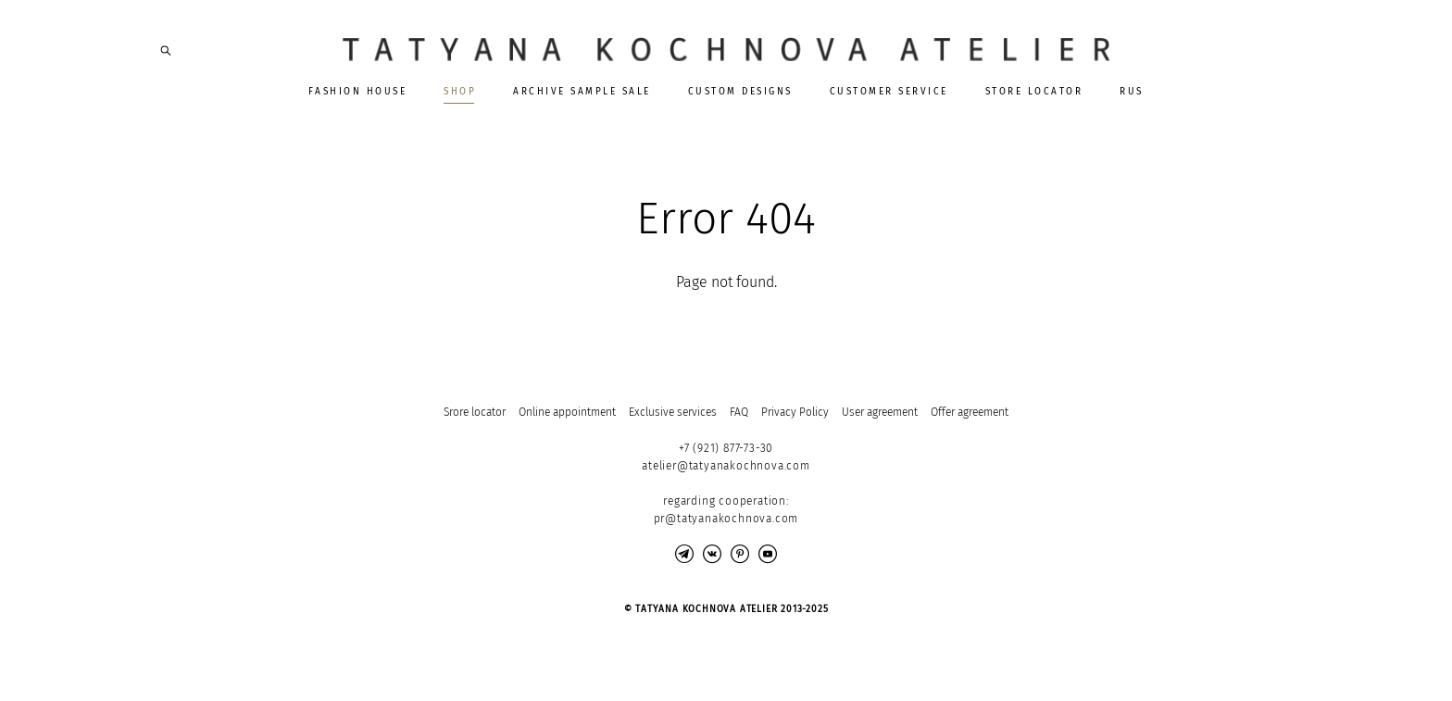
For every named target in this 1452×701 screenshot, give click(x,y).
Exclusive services (673, 412)
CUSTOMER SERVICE (889, 91)
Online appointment (567, 412)
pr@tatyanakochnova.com (726, 518)
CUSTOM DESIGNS (740, 91)
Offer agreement (969, 412)
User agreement (880, 412)
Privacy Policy (795, 412)
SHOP (460, 91)
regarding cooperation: (726, 500)
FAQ (739, 412)
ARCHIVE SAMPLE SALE (582, 91)
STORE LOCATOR (1034, 91)
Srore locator (475, 412)
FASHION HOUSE (357, 91)
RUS (1132, 91)
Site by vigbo (195, 657)
